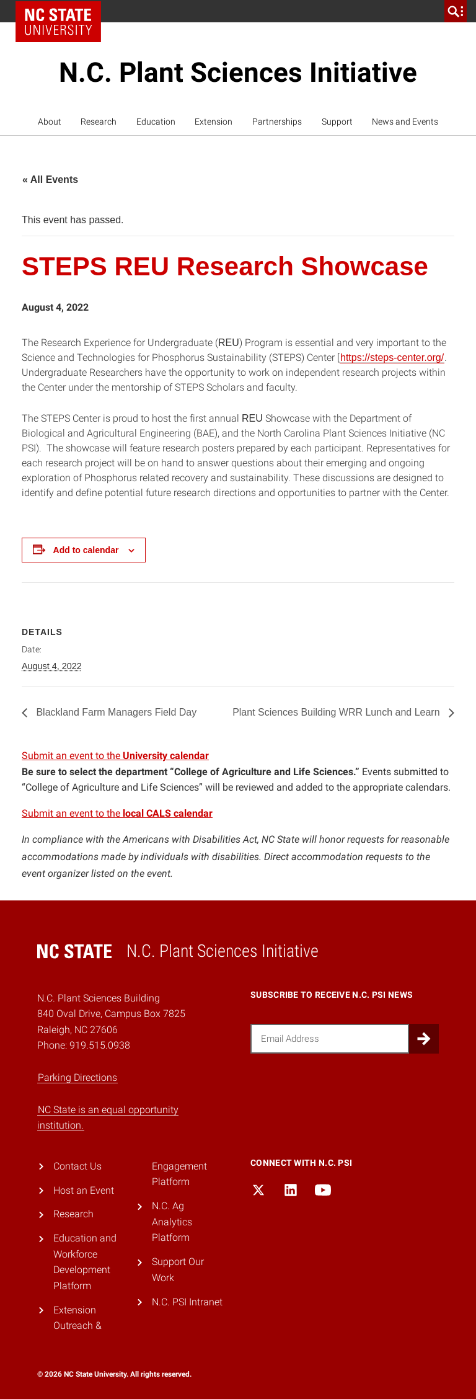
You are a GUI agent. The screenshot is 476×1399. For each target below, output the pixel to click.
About (49, 122)
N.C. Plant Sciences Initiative (238, 72)
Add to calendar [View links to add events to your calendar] (86, 550)
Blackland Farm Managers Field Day (114, 712)
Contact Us (77, 1166)
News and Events (405, 122)
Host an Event (83, 1190)
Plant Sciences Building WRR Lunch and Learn (337, 712)
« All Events (50, 179)
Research (99, 122)
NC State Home (58, 21)
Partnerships (277, 122)
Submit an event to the (115, 756)
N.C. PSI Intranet (187, 1302)
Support (337, 122)
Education (155, 122)
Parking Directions (77, 1077)
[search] (455, 11)
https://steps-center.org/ (392, 357)
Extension (213, 122)
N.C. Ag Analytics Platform (172, 1221)
